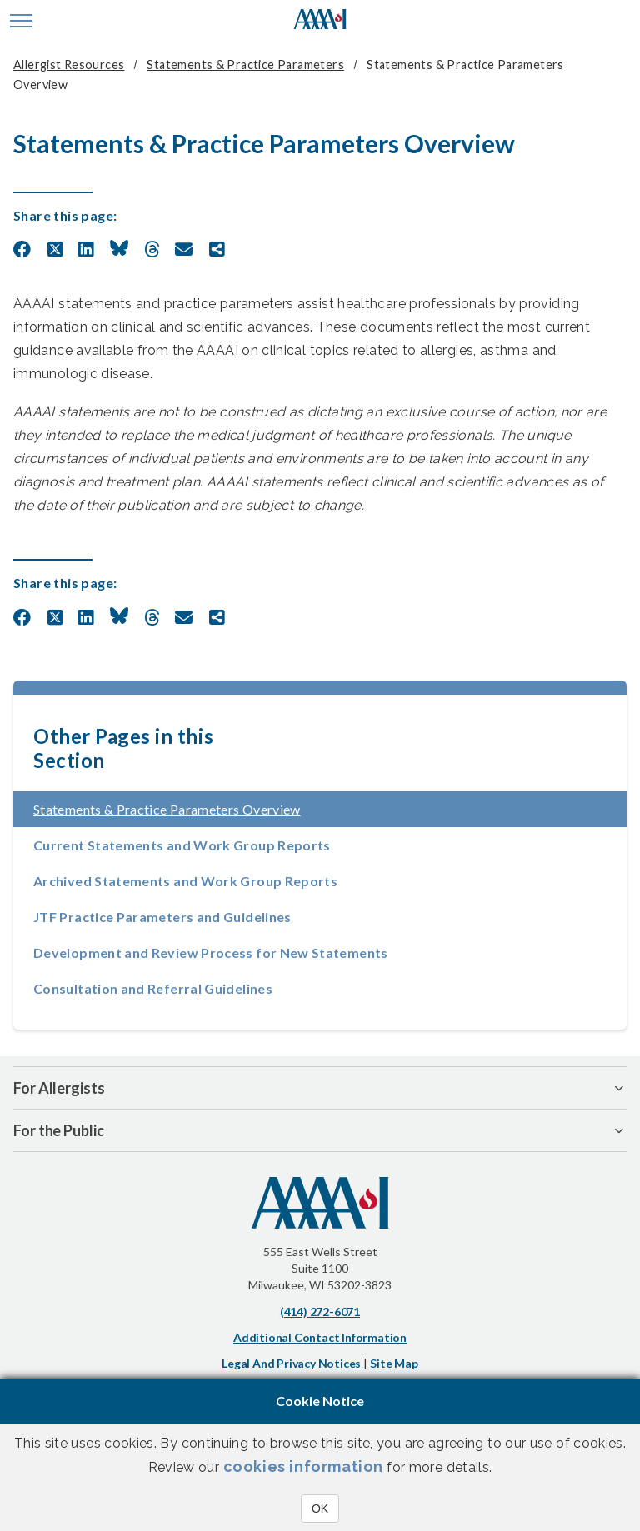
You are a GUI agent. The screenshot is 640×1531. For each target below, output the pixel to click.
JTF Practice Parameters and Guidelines (162, 917)
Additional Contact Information (320, 1337)
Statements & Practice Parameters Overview (216, 809)
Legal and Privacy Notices (291, 1363)
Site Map (394, 1363)
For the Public (58, 1130)
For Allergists (59, 1088)
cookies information (303, 1466)
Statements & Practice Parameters (245, 64)
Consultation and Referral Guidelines (152, 988)
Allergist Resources (68, 64)
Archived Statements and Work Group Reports (185, 881)
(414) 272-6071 (320, 1311)
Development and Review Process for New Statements (210, 952)
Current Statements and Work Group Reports (182, 845)
